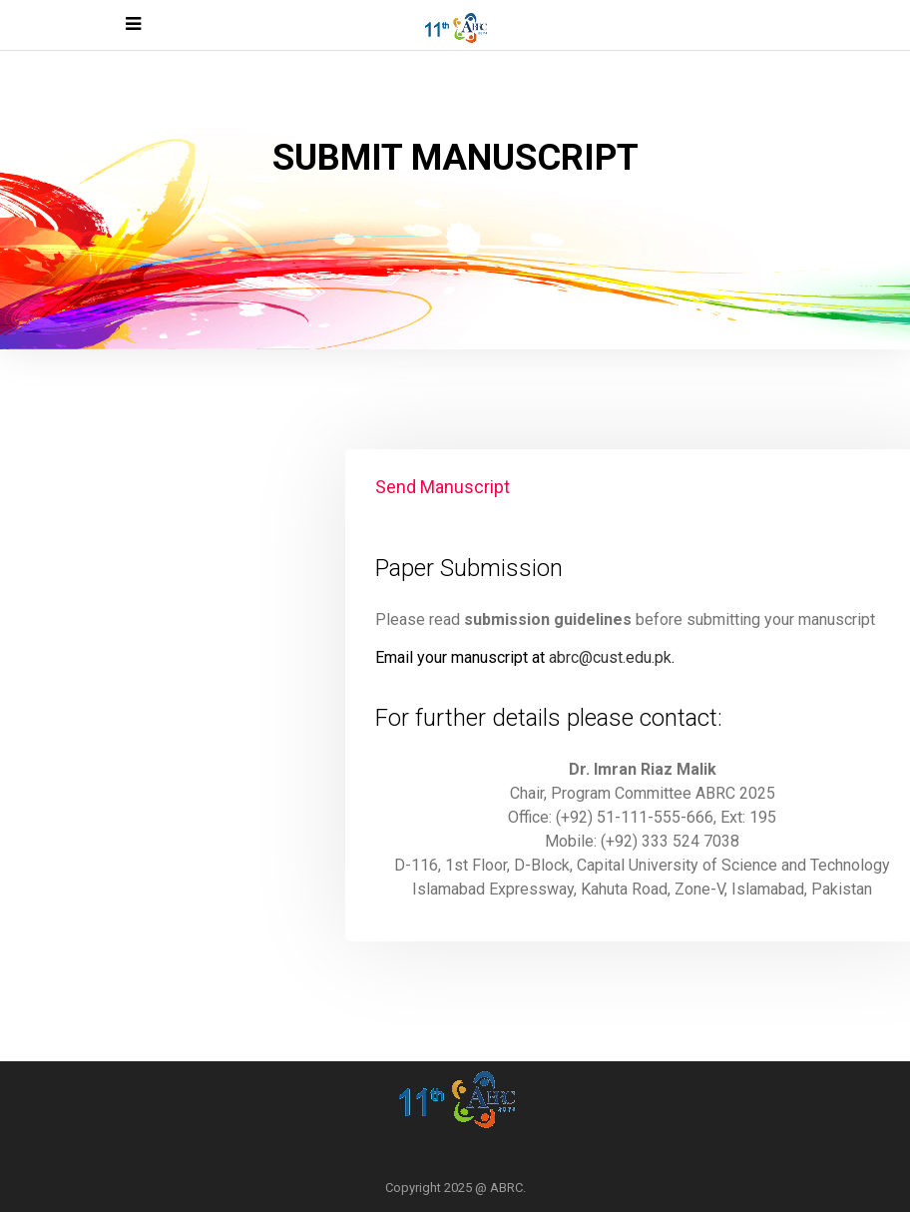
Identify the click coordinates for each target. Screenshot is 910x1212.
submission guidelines (548, 619)
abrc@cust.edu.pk (610, 657)
